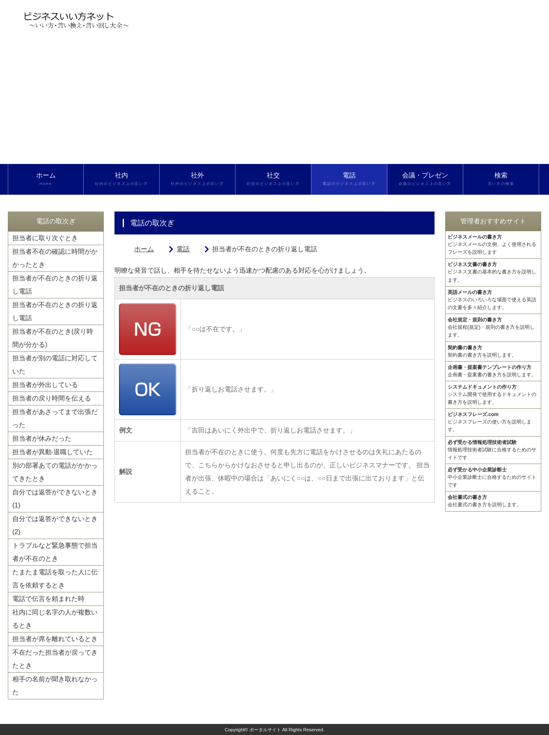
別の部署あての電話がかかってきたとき (55, 472)
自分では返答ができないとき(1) (55, 499)
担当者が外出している (45, 384)
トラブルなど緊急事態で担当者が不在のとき (55, 552)
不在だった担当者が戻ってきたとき (55, 659)
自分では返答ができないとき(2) (55, 525)
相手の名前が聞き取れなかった (55, 686)
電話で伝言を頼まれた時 (48, 598)
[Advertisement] (274, 102)
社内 (121, 179)
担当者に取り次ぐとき (45, 237)
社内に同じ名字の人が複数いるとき (55, 619)
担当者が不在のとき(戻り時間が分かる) (52, 338)
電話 (349, 179)
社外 (197, 179)
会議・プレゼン (425, 179)
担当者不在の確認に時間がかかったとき (55, 258)
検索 (501, 179)
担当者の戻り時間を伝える (51, 398)
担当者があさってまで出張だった (55, 418)
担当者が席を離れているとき (55, 638)
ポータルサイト (265, 729)
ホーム (45, 179)
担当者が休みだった (41, 438)
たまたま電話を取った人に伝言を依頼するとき (55, 579)
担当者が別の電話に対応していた (55, 365)
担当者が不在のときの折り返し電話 (55, 285)
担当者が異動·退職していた (52, 451)
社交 (273, 179)
